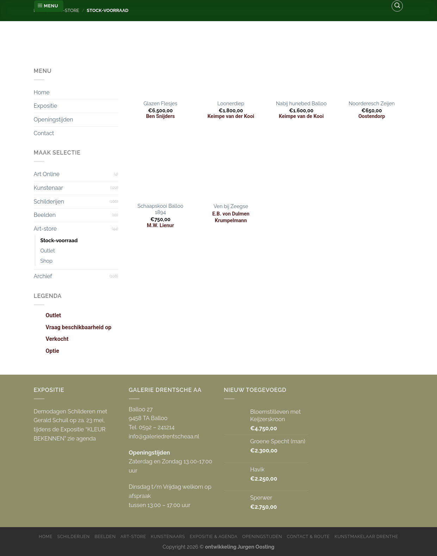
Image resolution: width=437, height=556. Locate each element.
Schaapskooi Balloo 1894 (160, 209)
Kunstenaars (168, 536)
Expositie (45, 105)
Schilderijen (49, 201)
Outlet (47, 251)
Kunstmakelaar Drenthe (366, 536)
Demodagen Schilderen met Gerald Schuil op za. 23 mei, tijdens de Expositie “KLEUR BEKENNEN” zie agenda (70, 425)
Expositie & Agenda (214, 536)
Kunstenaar (48, 188)
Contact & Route (308, 536)
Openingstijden (53, 119)
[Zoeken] (397, 6)
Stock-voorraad (59, 240)
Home (42, 92)
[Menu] (48, 6)
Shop (46, 261)
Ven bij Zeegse (230, 206)
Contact (44, 133)
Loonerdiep (230, 103)
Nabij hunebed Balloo (301, 103)
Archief (43, 276)
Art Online (47, 174)
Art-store (45, 228)
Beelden (45, 215)
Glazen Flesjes (160, 103)
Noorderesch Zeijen (372, 103)
